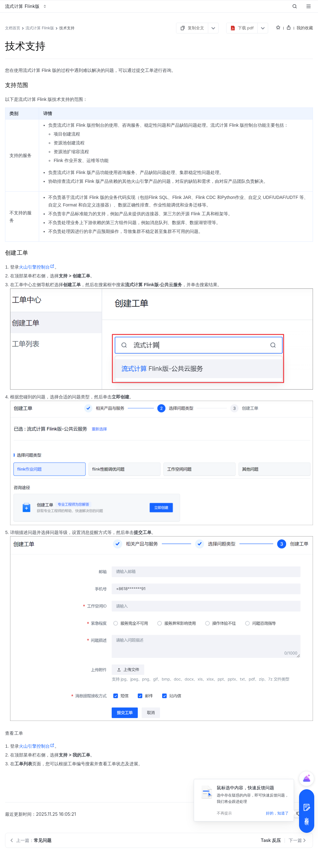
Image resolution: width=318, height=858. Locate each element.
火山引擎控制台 (37, 267)
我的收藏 (305, 27)
